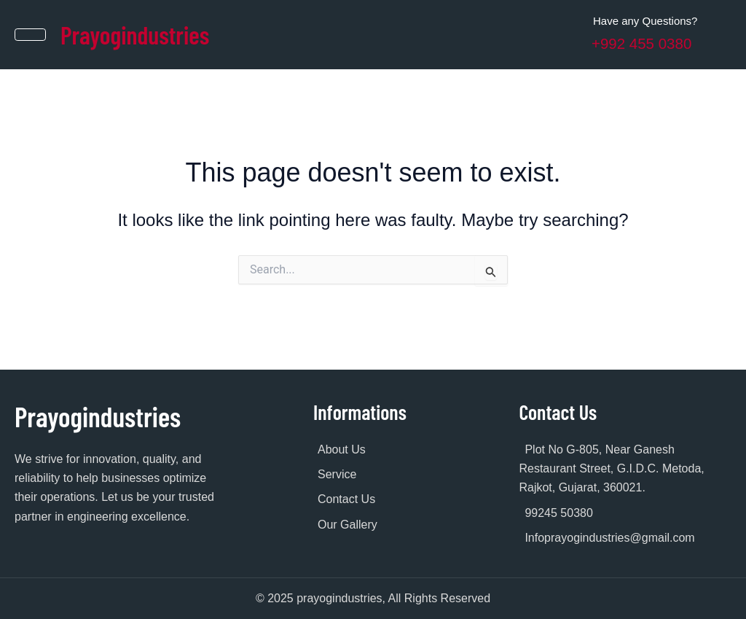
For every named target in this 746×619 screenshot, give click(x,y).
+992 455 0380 (645, 43)
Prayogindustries (140, 34)
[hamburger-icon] (31, 34)
